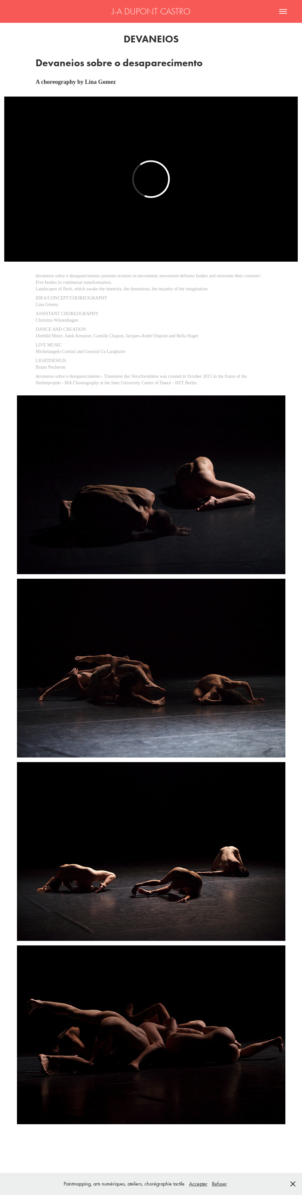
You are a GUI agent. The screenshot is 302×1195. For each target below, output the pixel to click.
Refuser (219, 1184)
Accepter (198, 1184)
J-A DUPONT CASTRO (151, 11)
